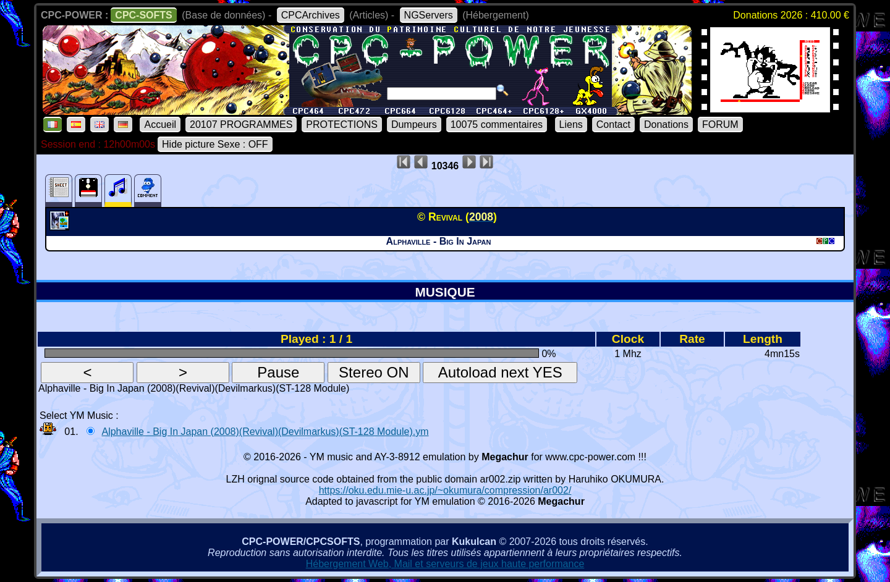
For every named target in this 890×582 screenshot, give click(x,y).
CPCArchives (310, 15)
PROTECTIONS (342, 124)
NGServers (428, 15)
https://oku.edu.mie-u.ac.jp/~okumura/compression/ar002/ (445, 490)
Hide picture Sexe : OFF (215, 144)
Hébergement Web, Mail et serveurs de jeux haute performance (445, 564)
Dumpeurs (414, 124)
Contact (613, 124)
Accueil (160, 124)
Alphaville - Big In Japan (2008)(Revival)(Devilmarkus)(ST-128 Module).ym (264, 431)
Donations (666, 124)
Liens (571, 124)
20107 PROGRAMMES (241, 124)
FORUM (720, 124)
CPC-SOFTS (143, 15)
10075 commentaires (497, 124)
